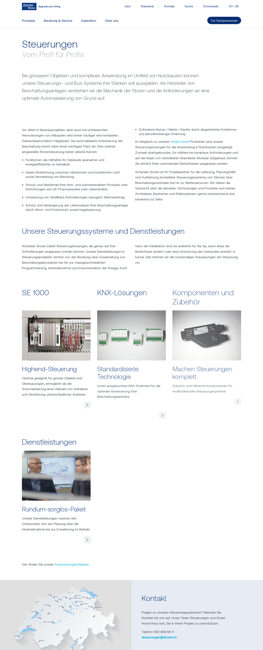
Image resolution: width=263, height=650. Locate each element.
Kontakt (169, 4)
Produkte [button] (28, 19)
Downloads (210, 4)
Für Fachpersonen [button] (224, 19)
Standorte (147, 4)
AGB (182, 644)
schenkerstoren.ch (156, 591)
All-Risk (211, 644)
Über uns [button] (111, 19)
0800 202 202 (111, 599)
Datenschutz (116, 644)
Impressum (91, 644)
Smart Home (180, 184)
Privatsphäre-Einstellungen (153, 644)
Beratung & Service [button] (58, 19)
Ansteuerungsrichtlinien (72, 478)
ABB (195, 644)
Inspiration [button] (88, 19)
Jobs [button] (128, 4)
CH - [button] (234, 4)
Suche (189, 4)
